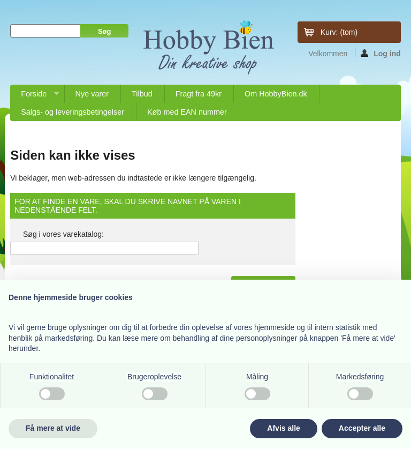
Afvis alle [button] (283, 428)
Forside (34, 96)
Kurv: (339, 32)
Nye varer (92, 93)
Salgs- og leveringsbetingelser (72, 112)
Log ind (381, 53)
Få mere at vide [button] (53, 428)
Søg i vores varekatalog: (63, 234)
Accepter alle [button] (362, 428)
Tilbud (142, 93)
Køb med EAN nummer (187, 112)
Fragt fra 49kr (199, 93)
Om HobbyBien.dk (276, 93)
